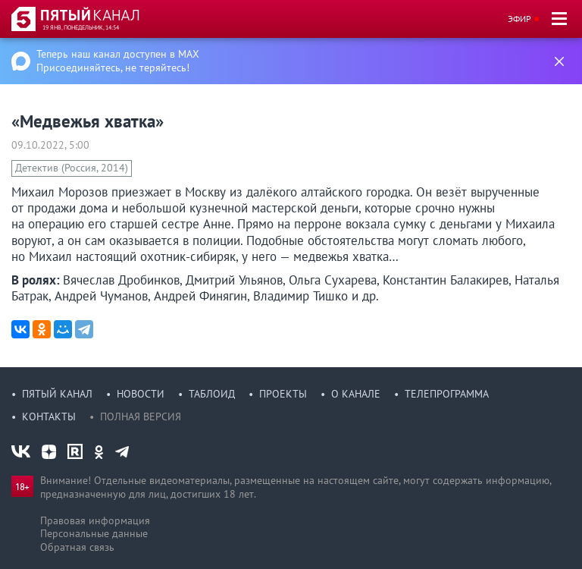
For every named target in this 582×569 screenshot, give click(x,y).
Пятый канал (57, 394)
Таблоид (212, 394)
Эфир (519, 18)
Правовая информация (95, 520)
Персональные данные (94, 533)
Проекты (283, 394)
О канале (355, 394)
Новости (140, 394)
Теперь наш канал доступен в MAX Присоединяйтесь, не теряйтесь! (117, 60)
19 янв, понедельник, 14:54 (80, 27)
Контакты (49, 416)
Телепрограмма (447, 394)
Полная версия (140, 416)
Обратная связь (77, 547)
